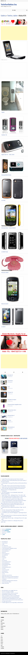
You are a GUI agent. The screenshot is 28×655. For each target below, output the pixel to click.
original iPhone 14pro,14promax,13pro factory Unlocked (12, 479)
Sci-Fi (2, 624)
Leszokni (2, 648)
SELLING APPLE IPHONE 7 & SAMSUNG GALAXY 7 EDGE (12, 497)
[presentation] (5, 372)
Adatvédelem (7, 653)
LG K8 (9, 386)
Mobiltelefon (4, 491)
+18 (1, 636)
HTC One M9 (4, 560)
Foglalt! (2, 112)
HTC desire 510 (10, 392)
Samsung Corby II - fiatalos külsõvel (8, 228)
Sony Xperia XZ (10, 375)
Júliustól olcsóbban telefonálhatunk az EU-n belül (11, 598)
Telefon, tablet (12, 16)
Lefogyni (2, 646)
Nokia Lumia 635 (5, 572)
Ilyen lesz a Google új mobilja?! (8, 591)
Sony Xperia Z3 (5, 565)
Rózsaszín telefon (5, 272)
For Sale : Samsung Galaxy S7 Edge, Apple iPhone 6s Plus (12, 509)
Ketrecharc (3, 623)
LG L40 (3, 573)
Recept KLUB (3, 626)
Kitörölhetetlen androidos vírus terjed (9, 594)
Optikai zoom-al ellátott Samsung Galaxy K (10, 577)
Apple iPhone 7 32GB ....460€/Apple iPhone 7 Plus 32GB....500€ (13, 495)
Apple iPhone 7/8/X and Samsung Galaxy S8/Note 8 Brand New (14, 487)
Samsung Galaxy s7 (11, 415)
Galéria (3, 16)
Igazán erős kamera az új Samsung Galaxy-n (10, 576)
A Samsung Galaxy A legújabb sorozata (14, 404)
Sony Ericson (6, 531)
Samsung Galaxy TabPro (6, 581)
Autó (1, 645)
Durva (2, 640)
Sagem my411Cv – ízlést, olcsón (7, 154)
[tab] (5, 372)
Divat (2, 637)
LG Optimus (4, 579)
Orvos (2, 643)
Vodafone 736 (4, 135)
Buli (1, 621)
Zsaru (2, 639)
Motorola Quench (4, 303)
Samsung (6, 529)
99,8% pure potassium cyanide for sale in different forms (12, 499)
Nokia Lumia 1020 (5, 583)
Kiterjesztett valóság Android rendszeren (9, 580)
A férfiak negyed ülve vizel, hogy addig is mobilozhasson (12, 602)
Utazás (2, 629)
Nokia (5, 530)
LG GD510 (3, 326)
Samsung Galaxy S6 (5, 563)
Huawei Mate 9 (10, 380)
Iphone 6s (9, 420)
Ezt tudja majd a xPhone (6, 601)
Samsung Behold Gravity (6, 175)
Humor (2, 627)
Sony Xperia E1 (5, 571)
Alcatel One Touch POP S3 (7, 575)
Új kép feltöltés (23, 438)
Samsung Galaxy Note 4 (6, 561)
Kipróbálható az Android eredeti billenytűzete (10, 597)
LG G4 (3, 559)
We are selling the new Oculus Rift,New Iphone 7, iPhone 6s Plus (14, 496)
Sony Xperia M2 (5, 555)
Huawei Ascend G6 (5, 569)
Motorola (4, 533)
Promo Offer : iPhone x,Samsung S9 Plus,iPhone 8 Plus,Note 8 (13, 485)
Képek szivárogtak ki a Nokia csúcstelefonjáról (10, 595)
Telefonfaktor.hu (9, 4)
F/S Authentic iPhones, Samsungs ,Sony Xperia (10, 511)
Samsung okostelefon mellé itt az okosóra (10, 593)
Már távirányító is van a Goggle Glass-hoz (9, 590)
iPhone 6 (3, 556)
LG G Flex (4, 568)
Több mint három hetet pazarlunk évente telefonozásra (12, 599)
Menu (14, 10)
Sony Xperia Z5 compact (12, 399)
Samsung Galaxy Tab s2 (12, 410)
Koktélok (2, 620)
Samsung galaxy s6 (11, 427)
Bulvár (2, 642)
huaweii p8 (4, 557)
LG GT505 (3, 200)
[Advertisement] (14, 33)
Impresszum (3, 653)
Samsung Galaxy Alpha (6, 564)
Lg (3, 534)
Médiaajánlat (12, 653)
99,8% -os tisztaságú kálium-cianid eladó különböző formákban (14, 500)
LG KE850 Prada (4, 251)
